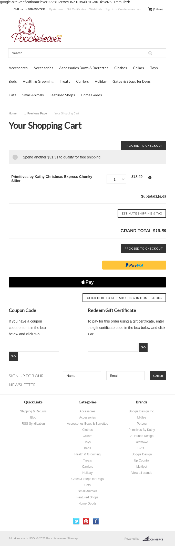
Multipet (141, 466)
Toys (154, 68)
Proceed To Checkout (144, 145)
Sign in (110, 9)
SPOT (142, 448)
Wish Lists (95, 9)
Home (13, 113)
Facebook (96, 521)
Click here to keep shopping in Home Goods (124, 297)
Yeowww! (141, 442)
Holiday (101, 81)
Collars (138, 68)
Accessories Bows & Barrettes (83, 68)
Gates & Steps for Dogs (131, 81)
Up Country (142, 460)
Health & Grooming (38, 81)
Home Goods (91, 95)
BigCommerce (154, 539)
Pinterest (86, 521)
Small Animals (33, 95)
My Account (56, 9)
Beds (13, 81)
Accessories (43, 68)
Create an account (129, 9)
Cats (12, 95)
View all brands (141, 473)
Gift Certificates (76, 9)
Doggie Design (142, 454)
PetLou (142, 423)
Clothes (120, 68)
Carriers (82, 81)
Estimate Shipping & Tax (142, 213)
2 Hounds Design (141, 436)
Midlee (141, 417)
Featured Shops (62, 95)
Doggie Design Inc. (142, 411)
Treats (64, 81)
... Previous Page (35, 113)
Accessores (18, 68)
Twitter (76, 521)
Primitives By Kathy (141, 430)
